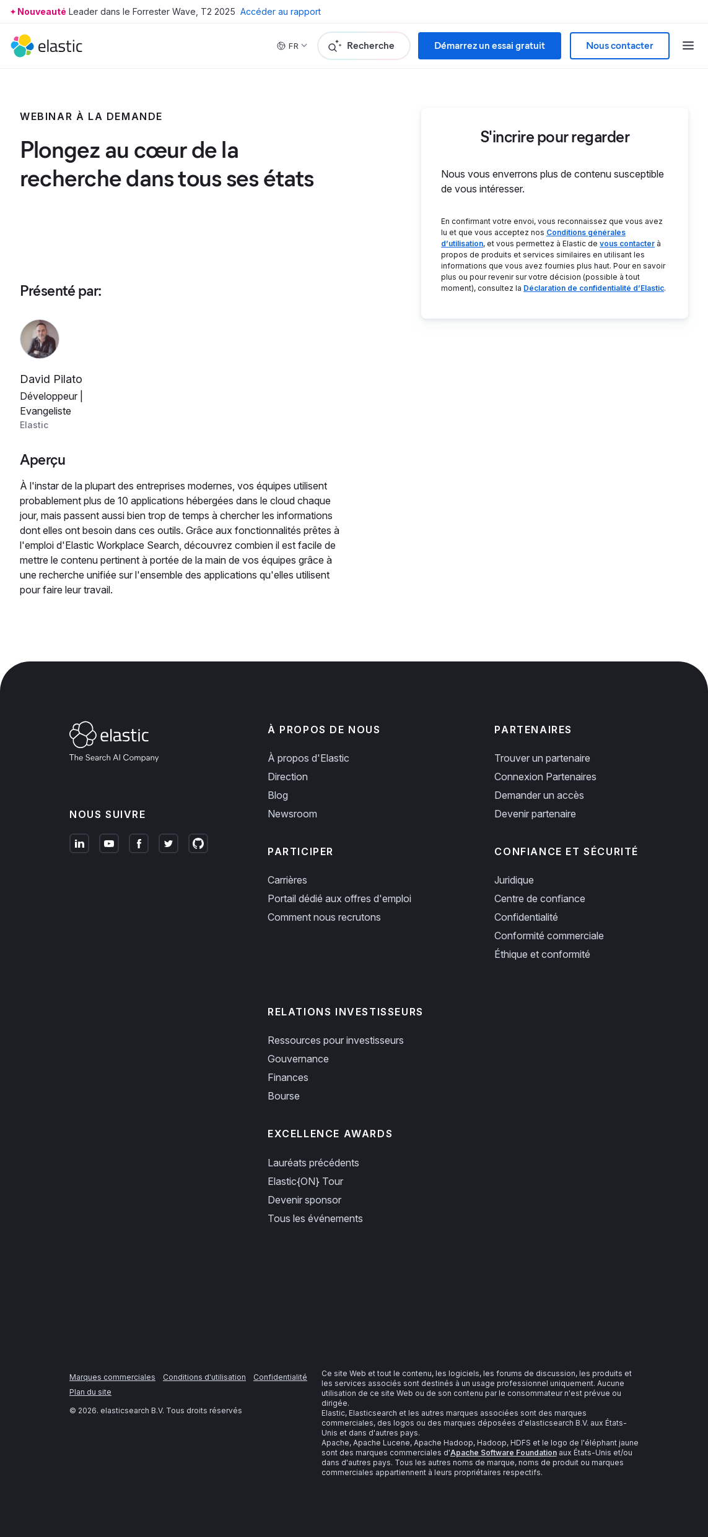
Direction (288, 776)
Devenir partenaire (535, 813)
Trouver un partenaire (542, 758)
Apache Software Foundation (503, 1452)
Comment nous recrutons (324, 917)
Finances (288, 1077)
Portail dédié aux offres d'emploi (339, 898)
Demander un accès (539, 795)
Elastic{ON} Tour (305, 1181)
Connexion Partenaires (545, 776)
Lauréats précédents (313, 1162)
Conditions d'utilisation (204, 1377)
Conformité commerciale (549, 935)
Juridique (514, 880)
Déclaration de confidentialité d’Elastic (593, 288)
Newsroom (292, 813)
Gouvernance (298, 1059)
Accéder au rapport (280, 11)
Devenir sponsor (304, 1200)
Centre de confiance (539, 898)
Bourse (284, 1096)
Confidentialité (526, 917)
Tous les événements (315, 1218)
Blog (278, 795)
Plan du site (90, 1392)
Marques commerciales (112, 1377)
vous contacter (627, 243)
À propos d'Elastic (308, 758)
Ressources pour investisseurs (336, 1040)
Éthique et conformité (542, 954)
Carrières (287, 880)
